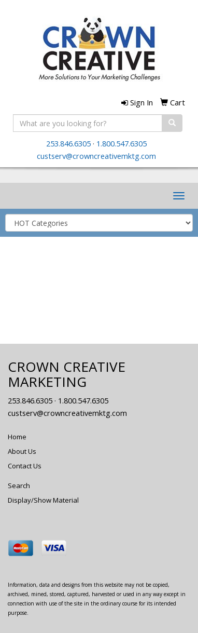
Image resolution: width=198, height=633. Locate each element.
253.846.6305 (68, 143)
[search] (172, 123)
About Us (22, 451)
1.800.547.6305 (121, 143)
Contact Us (24, 465)
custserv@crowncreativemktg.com (96, 156)
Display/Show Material (43, 500)
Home (17, 436)
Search (19, 485)
